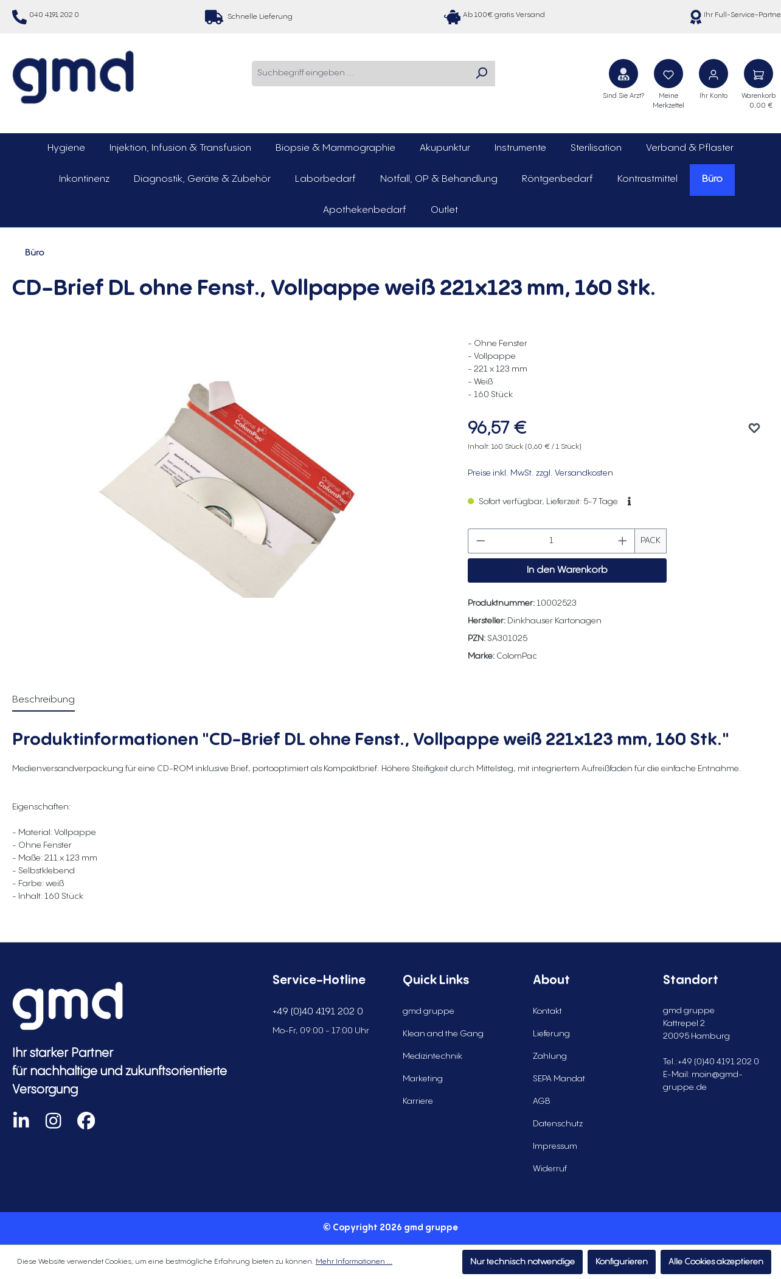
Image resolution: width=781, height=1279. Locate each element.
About (551, 980)
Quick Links (436, 980)
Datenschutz (558, 1124)
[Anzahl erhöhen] (623, 541)
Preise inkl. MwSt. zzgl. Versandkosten (540, 473)
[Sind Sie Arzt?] (623, 73)
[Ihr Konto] (713, 73)
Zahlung (550, 1056)
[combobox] (360, 73)
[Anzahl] (552, 541)
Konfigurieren (621, 1262)
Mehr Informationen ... (354, 1262)
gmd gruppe (428, 1011)
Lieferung (551, 1034)
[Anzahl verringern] (480, 541)
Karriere (418, 1101)
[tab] (43, 701)
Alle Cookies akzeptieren (715, 1262)
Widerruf (550, 1169)
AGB (541, 1101)
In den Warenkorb (567, 570)
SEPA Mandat (559, 1079)
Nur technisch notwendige (522, 1262)
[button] (629, 502)
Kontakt (547, 1011)
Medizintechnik (432, 1056)
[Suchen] (481, 73)
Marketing (423, 1079)
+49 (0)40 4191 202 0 (317, 1012)
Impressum (555, 1146)
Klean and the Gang (443, 1034)
